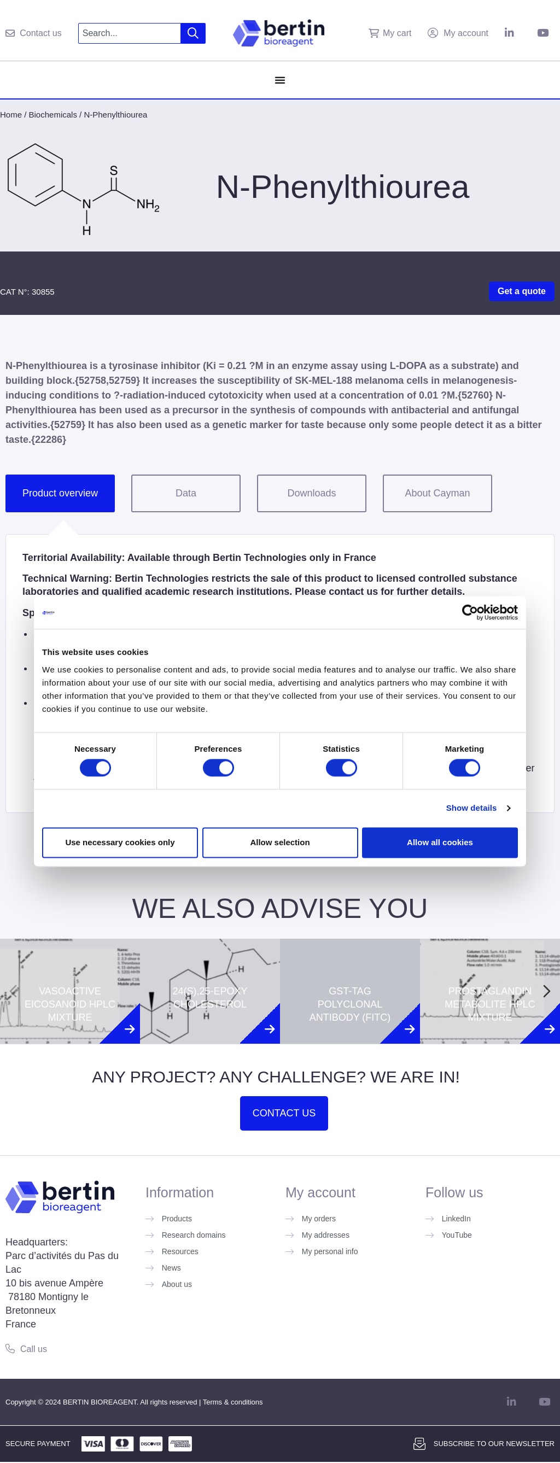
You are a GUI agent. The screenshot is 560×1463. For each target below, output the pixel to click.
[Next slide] (547, 991)
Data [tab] (186, 493)
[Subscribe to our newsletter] (419, 1444)
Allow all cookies (440, 842)
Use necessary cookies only (119, 842)
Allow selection (280, 842)
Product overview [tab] (60, 493)
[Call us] (10, 1348)
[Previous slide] (13, 991)
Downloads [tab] (311, 493)
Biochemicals (53, 114)
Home (11, 114)
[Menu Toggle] (280, 79)
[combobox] (130, 33)
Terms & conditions (233, 1402)
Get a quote (522, 291)
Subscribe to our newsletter (494, 1443)
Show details (471, 808)
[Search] (193, 33)
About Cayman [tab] (437, 493)
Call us (33, 1349)
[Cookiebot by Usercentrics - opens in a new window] (470, 612)
